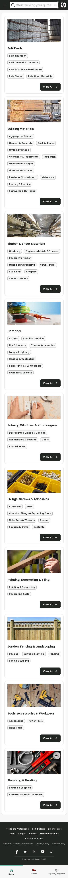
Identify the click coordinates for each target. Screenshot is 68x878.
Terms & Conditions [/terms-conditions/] (23, 844)
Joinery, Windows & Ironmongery (32, 425)
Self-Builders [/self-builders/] (38, 829)
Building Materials (20, 129)
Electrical (14, 331)
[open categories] (4, 5)
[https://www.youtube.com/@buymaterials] (43, 851)
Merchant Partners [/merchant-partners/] (49, 833)
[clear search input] (56, 5)
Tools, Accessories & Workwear (30, 713)
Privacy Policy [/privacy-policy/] (42, 844)
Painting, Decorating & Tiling (28, 580)
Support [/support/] (22, 833)
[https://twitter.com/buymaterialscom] (25, 851)
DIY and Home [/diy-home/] (55, 829)
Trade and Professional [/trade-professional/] (17, 829)
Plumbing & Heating (22, 780)
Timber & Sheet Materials (26, 244)
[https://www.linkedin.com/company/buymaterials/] (34, 851)
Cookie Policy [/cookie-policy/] (58, 844)
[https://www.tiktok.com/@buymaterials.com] (51, 851)
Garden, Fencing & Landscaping (31, 646)
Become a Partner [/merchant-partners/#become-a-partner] (34, 838)
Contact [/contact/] (33, 833)
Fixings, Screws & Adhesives (28, 499)
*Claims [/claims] (7, 844)
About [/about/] (12, 833)
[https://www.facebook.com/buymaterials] (17, 851)
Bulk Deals (14, 48)
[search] (13, 5)
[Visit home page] (63, 5)
